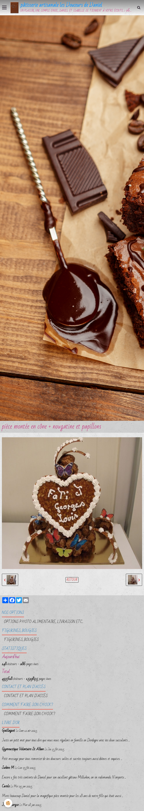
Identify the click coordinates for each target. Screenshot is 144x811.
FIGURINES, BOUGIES (21, 639)
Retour (72, 580)
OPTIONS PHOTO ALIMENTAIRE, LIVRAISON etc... (43, 621)
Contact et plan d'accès (26, 696)
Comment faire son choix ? (29, 714)
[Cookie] (8, 803)
